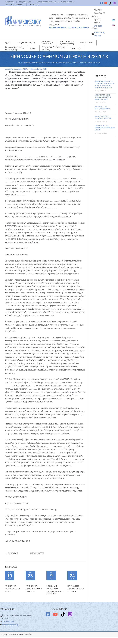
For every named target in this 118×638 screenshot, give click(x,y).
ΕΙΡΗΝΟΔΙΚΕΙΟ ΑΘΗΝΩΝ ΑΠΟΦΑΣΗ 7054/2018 (34, 590)
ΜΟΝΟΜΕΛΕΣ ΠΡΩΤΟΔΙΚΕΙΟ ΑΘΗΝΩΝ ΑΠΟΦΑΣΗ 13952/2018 (55, 591)
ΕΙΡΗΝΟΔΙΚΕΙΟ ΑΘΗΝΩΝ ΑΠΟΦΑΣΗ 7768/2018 (76, 590)
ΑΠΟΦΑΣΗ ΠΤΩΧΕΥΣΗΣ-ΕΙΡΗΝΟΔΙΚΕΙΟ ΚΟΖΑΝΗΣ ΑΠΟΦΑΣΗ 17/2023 (103, 97)
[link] (113, 20)
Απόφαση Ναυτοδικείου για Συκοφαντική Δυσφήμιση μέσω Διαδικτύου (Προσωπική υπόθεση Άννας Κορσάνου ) (104, 84)
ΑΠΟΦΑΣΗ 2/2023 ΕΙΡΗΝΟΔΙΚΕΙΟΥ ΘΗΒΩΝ (102, 108)
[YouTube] (105, 3)
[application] (45, 42)
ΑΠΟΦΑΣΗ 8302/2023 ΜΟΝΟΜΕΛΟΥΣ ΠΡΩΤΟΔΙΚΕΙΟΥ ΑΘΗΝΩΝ (105, 128)
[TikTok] (110, 3)
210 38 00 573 (8, 622)
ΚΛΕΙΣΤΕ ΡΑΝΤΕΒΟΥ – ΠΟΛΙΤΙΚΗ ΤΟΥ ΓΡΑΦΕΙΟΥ (69, 27)
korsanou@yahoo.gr (11, 626)
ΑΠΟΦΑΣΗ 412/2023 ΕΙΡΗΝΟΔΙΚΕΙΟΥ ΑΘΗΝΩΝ (103, 117)
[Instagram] (114, 3)
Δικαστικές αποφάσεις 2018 (16, 69)
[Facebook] (101, 3)
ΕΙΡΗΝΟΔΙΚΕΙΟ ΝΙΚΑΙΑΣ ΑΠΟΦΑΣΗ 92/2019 (13, 590)
